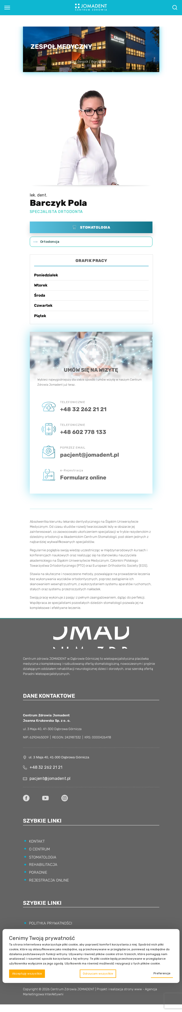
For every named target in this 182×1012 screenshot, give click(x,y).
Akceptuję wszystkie (27, 973)
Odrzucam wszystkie (98, 973)
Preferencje (161, 973)
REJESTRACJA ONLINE (49, 880)
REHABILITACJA (43, 864)
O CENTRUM (39, 849)
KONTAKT (37, 841)
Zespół (82, 61)
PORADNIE (38, 872)
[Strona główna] (73, 61)
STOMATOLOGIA (42, 857)
